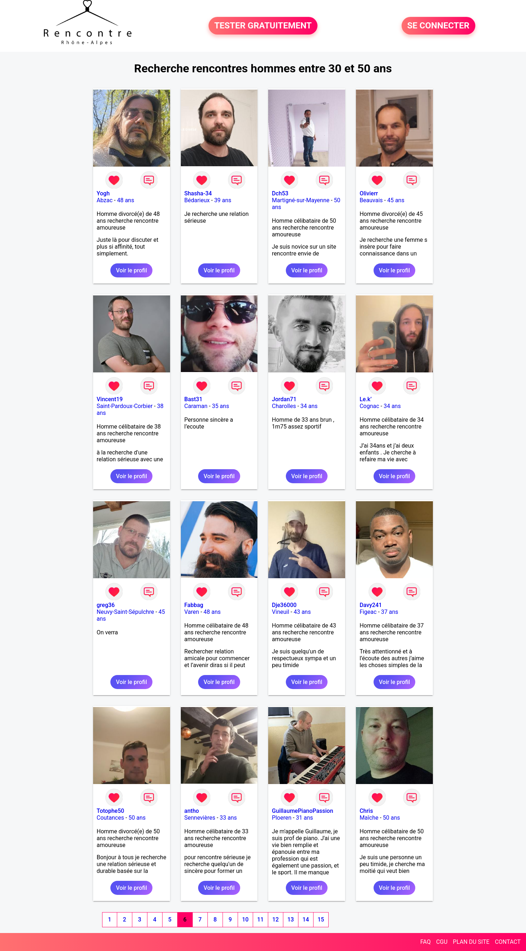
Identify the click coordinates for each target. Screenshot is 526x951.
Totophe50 (110, 810)
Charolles (284, 406)
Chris (366, 810)
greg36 (106, 605)
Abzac (105, 200)
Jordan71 (284, 399)
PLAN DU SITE (471, 941)
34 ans (309, 406)
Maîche (369, 817)
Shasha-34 (198, 193)
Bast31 (193, 399)
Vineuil (280, 611)
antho (191, 810)
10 (245, 919)
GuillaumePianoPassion (302, 810)
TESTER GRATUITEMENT (263, 26)
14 (305, 919)
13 (290, 919)
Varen (191, 611)
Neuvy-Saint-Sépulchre (125, 611)
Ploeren (281, 817)
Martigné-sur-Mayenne (300, 200)
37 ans (389, 611)
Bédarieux (197, 200)
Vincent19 (110, 399)
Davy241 (371, 605)
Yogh (103, 193)
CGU (442, 941)
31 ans (304, 817)
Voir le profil (131, 270)
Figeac (368, 611)
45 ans (395, 200)
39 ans (223, 200)
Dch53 (280, 193)
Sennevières (199, 817)
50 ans (137, 817)
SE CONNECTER (438, 26)
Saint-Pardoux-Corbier (125, 406)
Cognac (369, 406)
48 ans (125, 200)
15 (320, 919)
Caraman (196, 406)
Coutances (110, 817)
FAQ (425, 941)
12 (275, 919)
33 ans (228, 817)
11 (260, 919)
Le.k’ (365, 399)
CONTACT (508, 941)
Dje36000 (284, 605)
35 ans (220, 406)
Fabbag (193, 605)
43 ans (302, 611)
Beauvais (371, 200)
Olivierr (369, 193)
